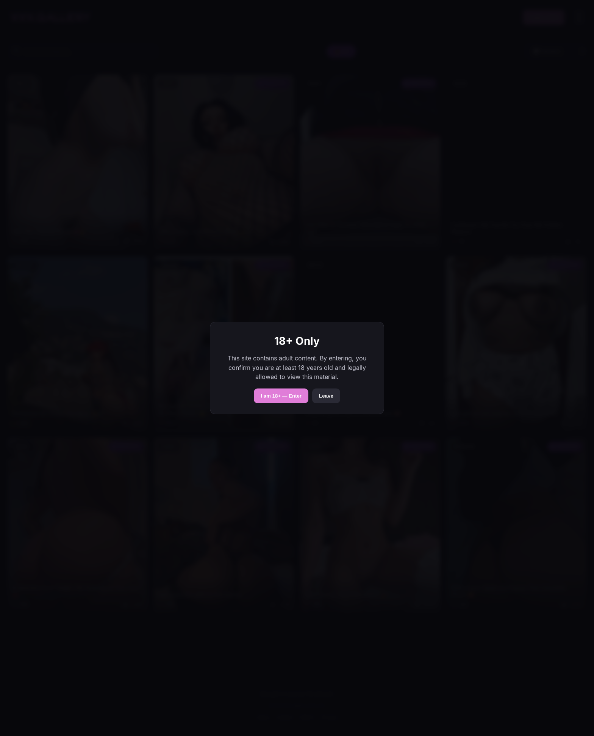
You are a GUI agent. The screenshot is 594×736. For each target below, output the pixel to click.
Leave (326, 396)
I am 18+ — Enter (281, 396)
